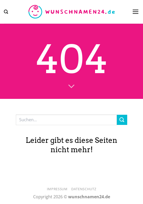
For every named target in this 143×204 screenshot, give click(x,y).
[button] (6, 12)
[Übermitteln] (122, 120)
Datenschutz (83, 189)
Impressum (57, 189)
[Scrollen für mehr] (71, 87)
